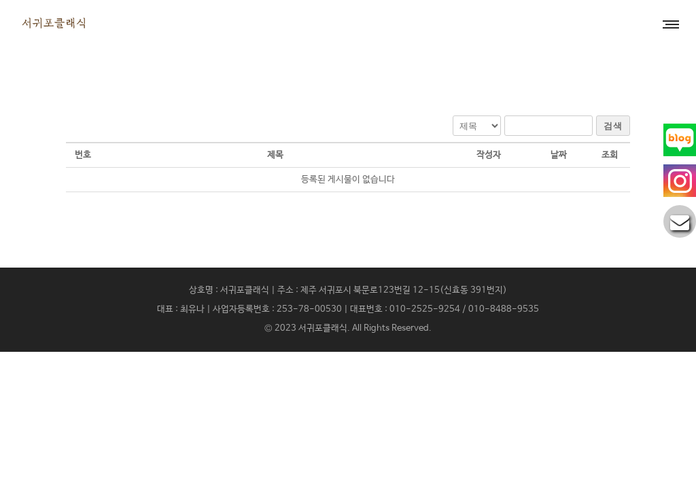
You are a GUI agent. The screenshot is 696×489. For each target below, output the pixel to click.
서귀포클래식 (322, 328)
